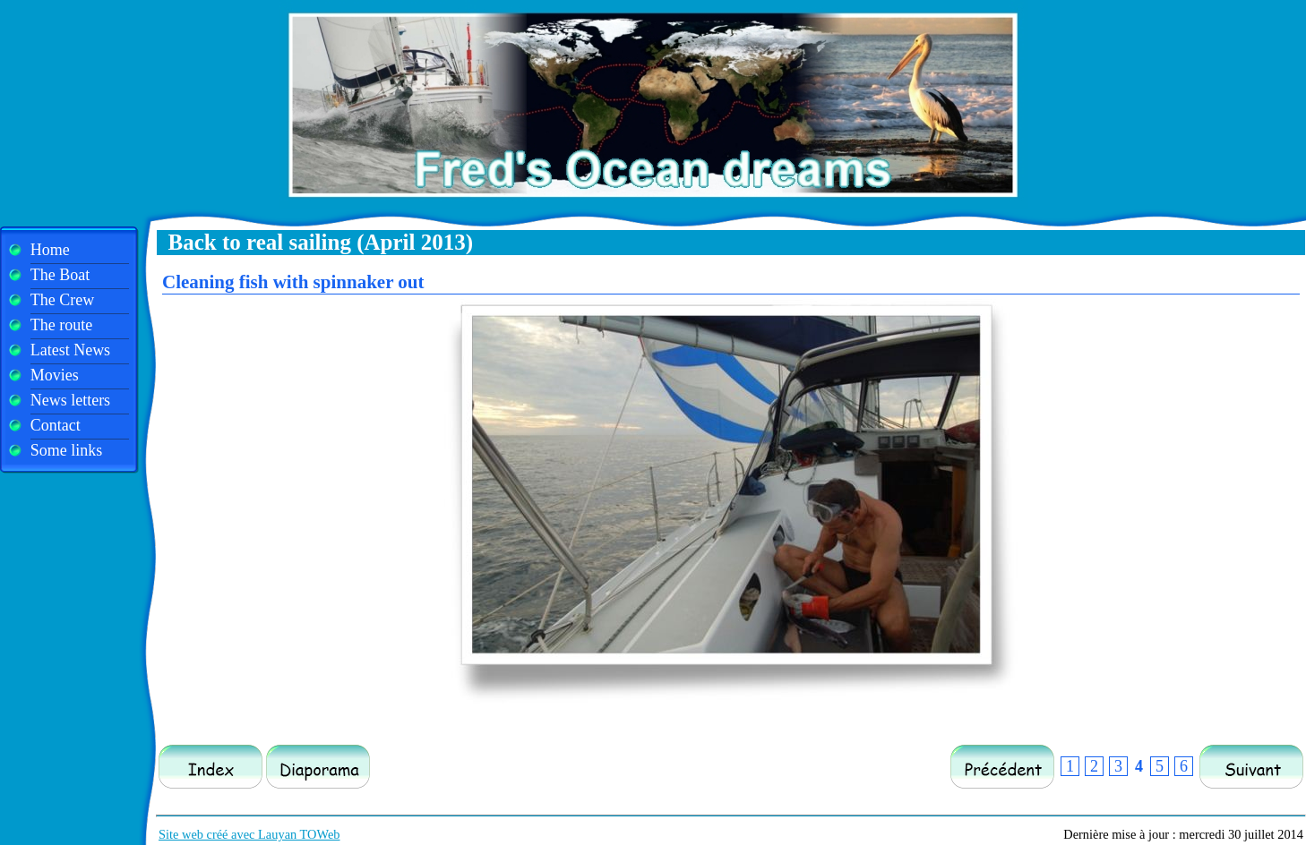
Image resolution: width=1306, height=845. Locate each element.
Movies (54, 375)
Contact (55, 425)
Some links (66, 450)
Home (50, 250)
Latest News (70, 350)
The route (61, 325)
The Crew (62, 300)
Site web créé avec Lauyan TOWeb (249, 834)
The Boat (60, 275)
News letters (70, 400)
